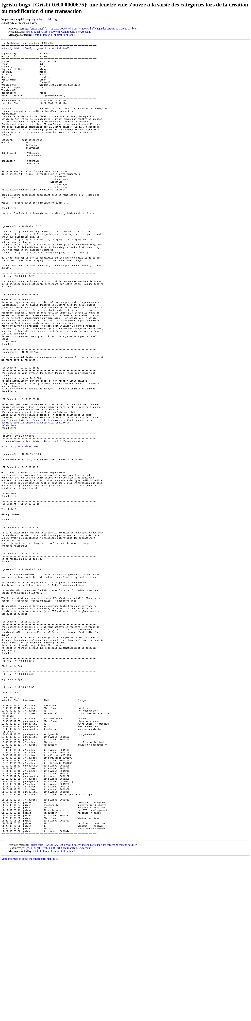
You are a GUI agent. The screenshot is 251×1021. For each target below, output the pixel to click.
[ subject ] (58, 34)
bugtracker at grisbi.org (44, 19)
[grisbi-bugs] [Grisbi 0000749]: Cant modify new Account (58, 31)
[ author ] (69, 34)
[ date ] (37, 34)
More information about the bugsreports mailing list (30, 1017)
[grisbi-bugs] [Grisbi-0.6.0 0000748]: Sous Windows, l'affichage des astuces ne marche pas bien (83, 28)
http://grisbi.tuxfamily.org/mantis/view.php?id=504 (35, 499)
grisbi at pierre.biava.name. (20, 527)
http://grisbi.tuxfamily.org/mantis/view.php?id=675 (35, 49)
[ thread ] (46, 34)
